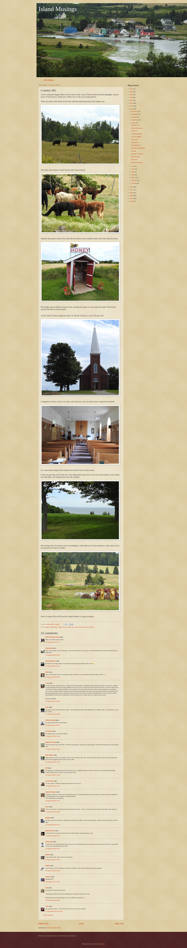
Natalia (47, 854)
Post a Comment (48, 915)
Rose (47, 807)
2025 (131, 92)
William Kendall (50, 720)
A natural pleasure (136, 134)
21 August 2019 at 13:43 (52, 762)
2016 (131, 193)
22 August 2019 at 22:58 (52, 859)
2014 (131, 198)
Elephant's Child (50, 742)
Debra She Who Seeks (52, 637)
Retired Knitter (50, 830)
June (133, 169)
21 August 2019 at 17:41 (52, 801)
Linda (47, 683)
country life (70, 627)
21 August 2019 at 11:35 (52, 736)
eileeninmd (48, 648)
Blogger (102, 944)
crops (76, 627)
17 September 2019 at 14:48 (53, 911)
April (132, 174)
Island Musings (58, 8)
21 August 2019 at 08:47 (52, 725)
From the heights (136, 136)
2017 (131, 190)
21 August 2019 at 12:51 (52, 749)
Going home (134, 142)
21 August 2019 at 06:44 (52, 701)
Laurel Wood (49, 781)
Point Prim (134, 159)
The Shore (134, 131)
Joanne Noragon (50, 792)
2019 (131, 109)
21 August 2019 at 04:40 (52, 655)
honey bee (81, 627)
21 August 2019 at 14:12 (52, 786)
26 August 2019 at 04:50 (52, 900)
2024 (131, 94)
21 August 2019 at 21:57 (52, 824)
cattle (60, 627)
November (134, 114)
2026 (131, 89)
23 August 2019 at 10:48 (52, 870)
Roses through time (137, 162)
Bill (46, 768)
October (133, 117)
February (134, 180)
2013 (131, 201)
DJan (47, 672)
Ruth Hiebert (49, 755)
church (64, 627)
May (132, 172)
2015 (131, 195)
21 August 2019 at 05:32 (52, 677)
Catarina (48, 876)
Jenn (47, 906)
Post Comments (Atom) (54, 928)
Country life (134, 139)
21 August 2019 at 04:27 (52, 642)
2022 (131, 100)
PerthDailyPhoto (50, 661)
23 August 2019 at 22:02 (52, 882)
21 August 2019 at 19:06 (52, 812)
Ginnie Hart (49, 841)
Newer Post (43, 924)
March (133, 177)
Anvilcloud (48, 731)
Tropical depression (137, 128)
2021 (131, 103)
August (133, 123)
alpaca (47, 627)
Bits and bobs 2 (135, 156)
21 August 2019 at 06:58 (52, 714)
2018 (131, 187)
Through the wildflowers (138, 148)
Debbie (47, 865)
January (133, 183)
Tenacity (133, 151)
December (134, 111)
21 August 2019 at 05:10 (52, 666)
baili (46, 888)
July (132, 166)
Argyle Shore (54, 627)
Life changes (48, 80)
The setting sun (135, 145)
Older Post (119, 924)
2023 (131, 97)
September (134, 120)
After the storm (135, 125)
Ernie (47, 707)
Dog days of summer (137, 154)
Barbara (47, 818)
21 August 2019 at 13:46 (52, 775)
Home (81, 924)
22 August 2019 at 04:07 (52, 836)
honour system (89, 627)
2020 (131, 106)
